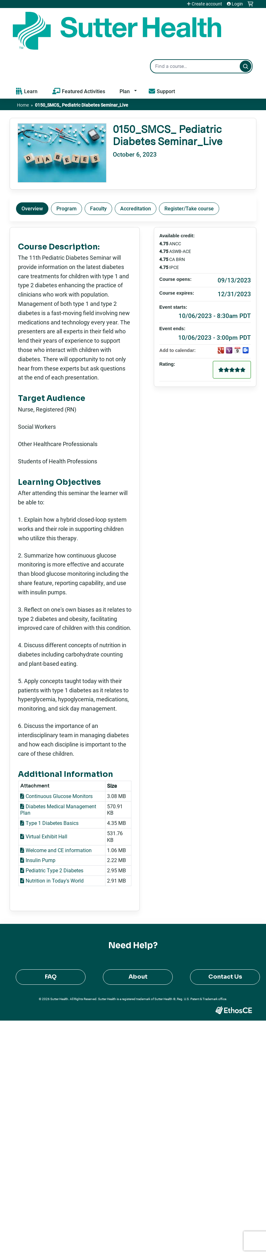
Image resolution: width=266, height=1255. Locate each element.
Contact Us (225, 976)
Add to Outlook (246, 350)
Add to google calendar (221, 350)
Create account (207, 4)
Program (66, 208)
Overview (32, 208)
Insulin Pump (40, 860)
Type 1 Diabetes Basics (52, 822)
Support (166, 91)
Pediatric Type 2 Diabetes (54, 870)
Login (237, 4)
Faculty (98, 208)
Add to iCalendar (237, 350)
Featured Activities (83, 91)
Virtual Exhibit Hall (46, 836)
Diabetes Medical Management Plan (58, 809)
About (138, 976)
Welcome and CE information (59, 850)
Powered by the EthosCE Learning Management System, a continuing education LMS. (233, 1010)
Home (23, 105)
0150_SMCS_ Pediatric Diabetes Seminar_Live (81, 105)
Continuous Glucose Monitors (59, 796)
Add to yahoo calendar (229, 350)
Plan (125, 91)
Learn (30, 91)
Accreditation (135, 208)
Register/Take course (189, 208)
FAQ (51, 976)
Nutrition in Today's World (55, 880)
